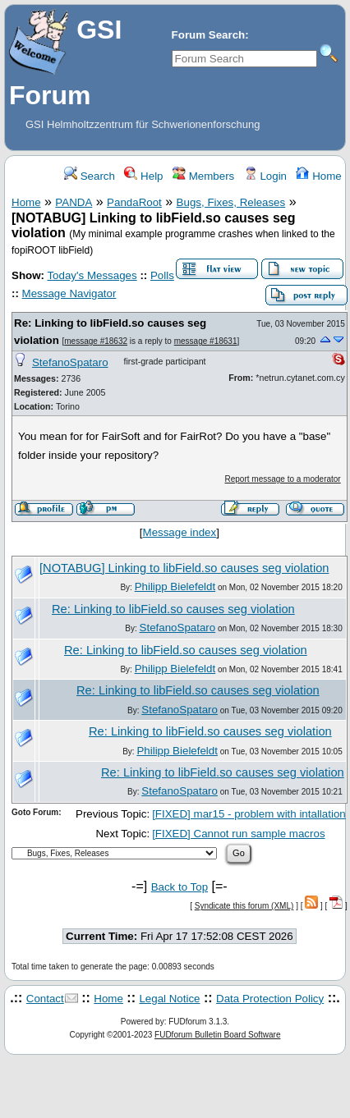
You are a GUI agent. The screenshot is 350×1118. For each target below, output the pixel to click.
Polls (162, 275)
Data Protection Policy (270, 998)
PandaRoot (134, 202)
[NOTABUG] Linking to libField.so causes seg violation (184, 568)
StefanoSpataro (70, 362)
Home (318, 176)
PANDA (73, 202)
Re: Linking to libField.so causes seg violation (173, 609)
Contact (45, 998)
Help (143, 176)
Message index (180, 532)
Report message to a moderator (283, 478)
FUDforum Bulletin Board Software (217, 1034)
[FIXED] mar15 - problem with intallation (249, 814)
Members (203, 176)
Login (265, 176)
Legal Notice (169, 998)
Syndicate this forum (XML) (244, 905)
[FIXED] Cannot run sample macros (238, 833)
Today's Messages (91, 275)
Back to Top (179, 887)
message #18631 (205, 341)
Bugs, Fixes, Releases (231, 202)
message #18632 (95, 341)
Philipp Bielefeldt (175, 586)
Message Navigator (69, 293)
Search (89, 176)
